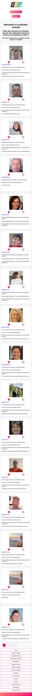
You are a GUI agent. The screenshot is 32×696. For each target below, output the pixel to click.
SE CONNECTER (16, 16)
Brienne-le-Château (16, 670)
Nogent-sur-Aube (16, 684)
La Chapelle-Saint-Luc (16, 656)
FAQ (13, 694)
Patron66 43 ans (6, 177)
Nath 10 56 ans (5, 327)
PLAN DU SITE (21, 694)
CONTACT (28, 694)
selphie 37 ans (5, 627)
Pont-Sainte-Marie (16, 667)
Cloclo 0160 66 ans (6, 64)
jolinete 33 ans (5, 402)
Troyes (16, 650)
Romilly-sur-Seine (16, 653)
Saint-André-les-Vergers (16, 658)
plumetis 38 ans (6, 139)
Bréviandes (16, 673)
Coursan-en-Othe (16, 690)
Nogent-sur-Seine (16, 664)
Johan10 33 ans (6, 552)
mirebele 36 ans (6, 289)
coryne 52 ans (5, 439)
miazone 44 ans (5, 252)
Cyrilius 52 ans (5, 102)
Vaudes (16, 681)
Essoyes (16, 678)
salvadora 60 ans (6, 364)
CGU (16, 694)
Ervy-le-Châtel (16, 675)
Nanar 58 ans (5, 477)
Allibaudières (16, 687)
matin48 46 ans (5, 514)
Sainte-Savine (16, 661)
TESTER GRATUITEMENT (16, 11)
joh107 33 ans (5, 589)
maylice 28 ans (5, 214)
